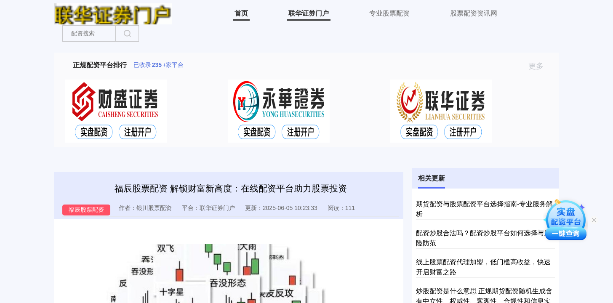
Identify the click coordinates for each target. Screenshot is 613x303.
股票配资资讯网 (473, 13)
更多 (539, 66)
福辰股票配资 (86, 209)
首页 (241, 13)
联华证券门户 (308, 13)
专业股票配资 (389, 13)
